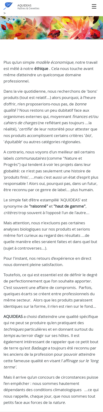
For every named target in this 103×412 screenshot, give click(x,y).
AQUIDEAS (24, 5)
